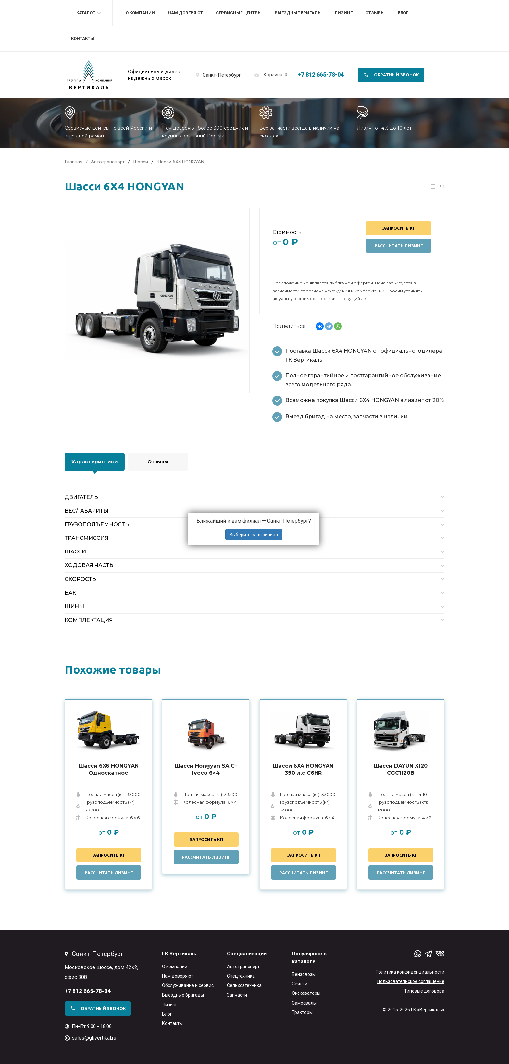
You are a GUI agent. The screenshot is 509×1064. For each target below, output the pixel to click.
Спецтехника (241, 976)
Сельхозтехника (244, 985)
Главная (73, 162)
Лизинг (344, 12)
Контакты (82, 38)
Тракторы (302, 1012)
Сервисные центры (239, 12)
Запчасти (237, 995)
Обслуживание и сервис (188, 985)
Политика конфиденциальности (410, 972)
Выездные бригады (298, 12)
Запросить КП (399, 228)
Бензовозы (304, 974)
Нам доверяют (185, 12)
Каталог (85, 12)
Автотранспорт (243, 966)
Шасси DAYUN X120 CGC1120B (401, 769)
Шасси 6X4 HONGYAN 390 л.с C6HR (303, 769)
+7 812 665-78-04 (320, 74)
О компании (140, 12)
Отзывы (375, 12)
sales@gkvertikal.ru (94, 1038)
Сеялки (299, 983)
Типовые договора (424, 990)
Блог (403, 12)
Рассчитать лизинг (399, 246)
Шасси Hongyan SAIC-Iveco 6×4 (206, 769)
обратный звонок (396, 75)
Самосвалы (304, 1003)
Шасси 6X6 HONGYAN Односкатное (109, 769)
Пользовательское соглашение (410, 981)
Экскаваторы (306, 993)
